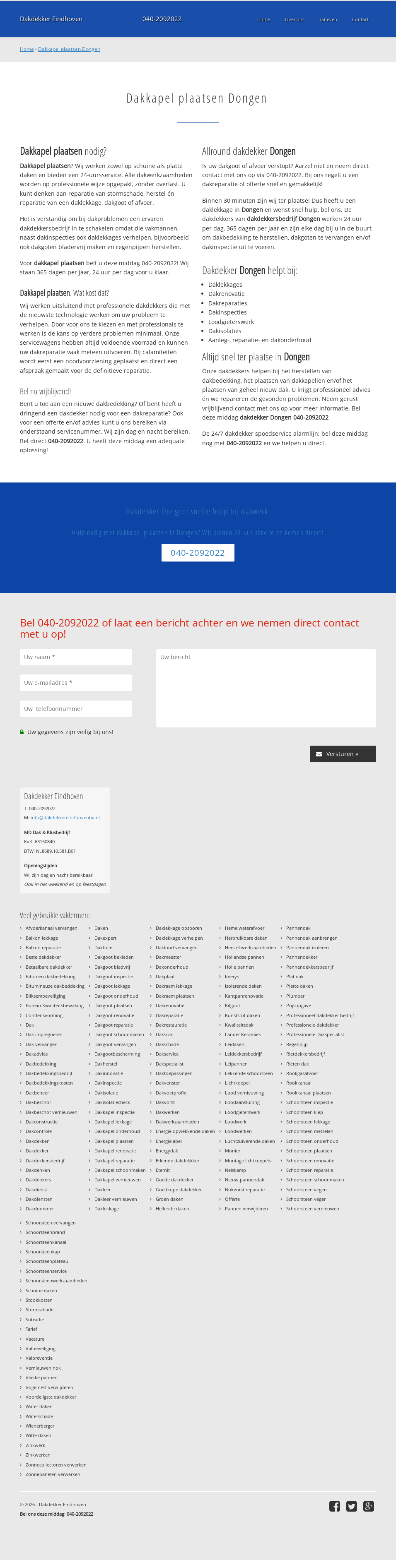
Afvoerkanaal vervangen (51, 928)
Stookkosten (39, 1300)
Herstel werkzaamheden (250, 947)
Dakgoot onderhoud (116, 996)
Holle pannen (239, 967)
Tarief (31, 1329)
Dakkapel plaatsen (114, 1141)
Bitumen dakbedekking (50, 976)
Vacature (35, 1339)
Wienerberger (40, 1426)
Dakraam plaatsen (175, 996)
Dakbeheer (37, 1093)
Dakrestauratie (171, 1025)
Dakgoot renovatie (114, 1015)
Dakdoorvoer (40, 1208)
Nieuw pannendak (244, 1179)
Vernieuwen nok (43, 1368)
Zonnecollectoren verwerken (56, 1465)
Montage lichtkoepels (248, 1160)
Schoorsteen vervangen (51, 1222)
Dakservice (167, 1054)
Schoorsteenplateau (47, 1261)
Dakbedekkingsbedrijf (49, 1073)
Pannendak (298, 928)
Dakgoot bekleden (114, 957)
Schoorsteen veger (306, 1199)
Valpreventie (39, 1358)
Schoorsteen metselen (309, 1131)
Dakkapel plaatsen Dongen (69, 49)
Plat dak (295, 976)
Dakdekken (38, 1141)
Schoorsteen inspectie (309, 1102)
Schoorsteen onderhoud (312, 1141)
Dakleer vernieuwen (115, 1199)
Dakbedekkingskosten (49, 1083)
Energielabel (169, 1141)
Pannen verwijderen (246, 1208)
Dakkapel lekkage (113, 1121)
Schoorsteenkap (43, 1251)
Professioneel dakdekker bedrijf (320, 1015)
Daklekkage (106, 1208)
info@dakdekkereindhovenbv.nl (65, 817)
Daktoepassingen (174, 1073)
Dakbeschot (38, 1102)
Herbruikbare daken (246, 938)
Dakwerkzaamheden (177, 1121)
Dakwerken (168, 1112)
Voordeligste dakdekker (51, 1397)
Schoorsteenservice (46, 1271)
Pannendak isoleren (307, 947)
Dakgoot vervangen (115, 1044)
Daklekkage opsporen (179, 928)
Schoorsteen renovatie (310, 1160)
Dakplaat (165, 976)
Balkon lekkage (42, 938)
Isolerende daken (243, 986)
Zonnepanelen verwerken (53, 1474)
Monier (232, 1150)
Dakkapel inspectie (114, 1112)
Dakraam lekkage (174, 986)
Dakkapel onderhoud (117, 1131)
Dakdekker (37, 1150)
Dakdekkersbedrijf (45, 1160)
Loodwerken (238, 1131)
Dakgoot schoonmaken (119, 1034)
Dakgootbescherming (117, 1054)
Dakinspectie (108, 1083)
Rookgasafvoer (302, 1073)
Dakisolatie (106, 1093)
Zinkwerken (38, 1455)
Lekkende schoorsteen (249, 1073)
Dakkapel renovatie (115, 1150)
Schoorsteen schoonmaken (315, 1179)
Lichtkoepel (237, 1083)
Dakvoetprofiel (172, 1093)
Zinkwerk (35, 1445)
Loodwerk (235, 1121)
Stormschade (39, 1309)
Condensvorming (44, 1015)
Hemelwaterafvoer (244, 928)
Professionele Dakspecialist (315, 1034)
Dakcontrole (39, 1131)
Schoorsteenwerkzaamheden (56, 1280)
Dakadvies (37, 1054)
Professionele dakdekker (312, 1025)
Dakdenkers (38, 1179)
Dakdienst (36, 1189)
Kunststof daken (242, 1015)
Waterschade (39, 1416)
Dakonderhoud (172, 967)
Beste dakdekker (43, 957)
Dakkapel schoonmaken (120, 1170)
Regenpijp (297, 1044)
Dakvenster (168, 1083)
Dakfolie (103, 947)
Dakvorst (165, 1102)
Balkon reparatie (43, 947)
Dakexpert (105, 938)
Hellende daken (172, 1208)
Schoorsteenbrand (45, 1232)
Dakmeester (168, 957)
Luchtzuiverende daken (250, 1141)
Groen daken (170, 1199)
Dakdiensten (39, 1199)
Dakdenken (38, 1170)
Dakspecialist (170, 1064)
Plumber (295, 996)
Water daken (39, 1406)
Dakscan (165, 1034)
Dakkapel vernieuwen (117, 1179)
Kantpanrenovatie (244, 996)
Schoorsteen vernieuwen (312, 1208)
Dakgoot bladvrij (112, 967)
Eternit (163, 1170)
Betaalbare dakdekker (49, 967)
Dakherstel (105, 1064)
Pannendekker (301, 957)
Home (27, 49)
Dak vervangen (42, 1044)
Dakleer (102, 1189)
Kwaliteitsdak (239, 1025)
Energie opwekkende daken (185, 1131)
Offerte (232, 1199)
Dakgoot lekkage (112, 986)
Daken (101, 928)
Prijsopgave (298, 1005)
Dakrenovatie (170, 1005)
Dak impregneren (44, 1034)
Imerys (232, 976)
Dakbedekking (41, 1064)
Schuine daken (41, 1290)
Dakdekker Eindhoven (51, 18)
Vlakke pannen (42, 1377)
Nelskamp (235, 1170)
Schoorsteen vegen (306, 1189)
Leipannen (236, 1064)
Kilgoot (232, 1005)
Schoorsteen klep (304, 1112)
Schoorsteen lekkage (308, 1121)
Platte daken (299, 986)
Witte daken (38, 1435)
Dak (30, 1025)
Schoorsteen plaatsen (309, 1150)
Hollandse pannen (244, 957)
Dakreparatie (169, 1015)
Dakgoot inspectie (113, 976)
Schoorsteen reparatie (309, 1170)
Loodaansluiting (242, 1102)
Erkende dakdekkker (177, 1160)
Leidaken (234, 1044)
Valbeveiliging (41, 1348)
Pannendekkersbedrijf (309, 967)
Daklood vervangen (177, 947)
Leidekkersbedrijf (243, 1054)
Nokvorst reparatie (245, 1189)
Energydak (167, 1150)
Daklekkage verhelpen (179, 938)
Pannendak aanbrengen (312, 938)
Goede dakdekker (174, 1179)
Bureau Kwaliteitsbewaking (55, 1005)
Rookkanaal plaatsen (308, 1093)
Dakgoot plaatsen (113, 1005)
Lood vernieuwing (244, 1093)
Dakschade (167, 1044)
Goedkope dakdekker (179, 1189)
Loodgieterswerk (243, 1112)
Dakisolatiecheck (112, 1102)
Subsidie (35, 1319)
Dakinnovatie (108, 1073)
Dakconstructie (42, 1121)
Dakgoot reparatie (113, 1025)
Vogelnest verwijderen (49, 1387)
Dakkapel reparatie (114, 1160)
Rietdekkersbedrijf (305, 1054)
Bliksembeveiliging (45, 996)
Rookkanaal (298, 1083)
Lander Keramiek (243, 1034)
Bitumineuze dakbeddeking (55, 986)
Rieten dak (297, 1064)
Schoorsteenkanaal (46, 1242)
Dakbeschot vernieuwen (51, 1112)
